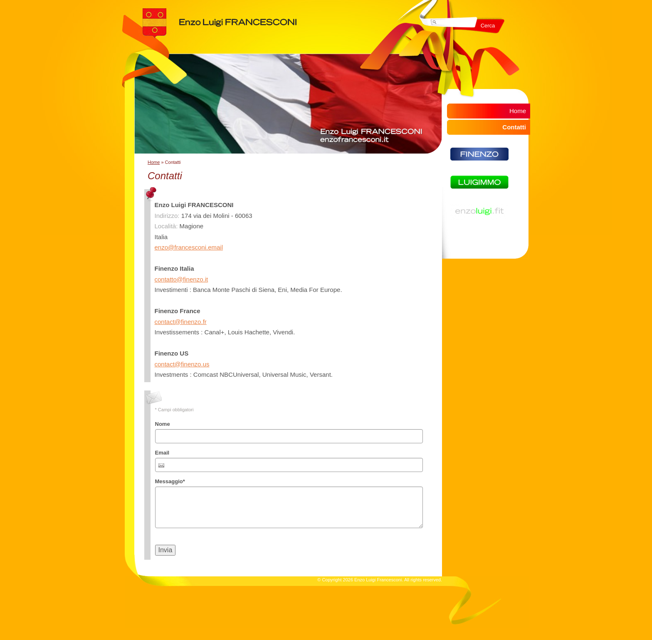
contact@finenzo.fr (181, 321)
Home (154, 162)
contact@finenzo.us (182, 364)
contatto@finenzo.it (181, 279)
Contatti (514, 127)
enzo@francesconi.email (189, 247)
